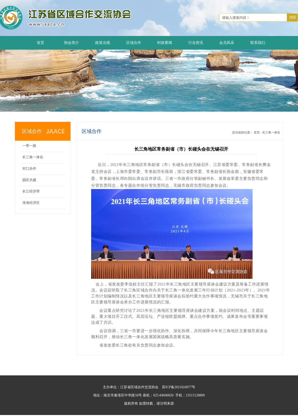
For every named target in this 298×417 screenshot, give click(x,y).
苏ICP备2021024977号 (178, 387)
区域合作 (133, 43)
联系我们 (257, 43)
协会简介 (71, 43)
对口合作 (29, 168)
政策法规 (102, 43)
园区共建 (29, 180)
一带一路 (29, 146)
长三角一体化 (32, 157)
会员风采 (226, 43)
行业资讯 (195, 43)
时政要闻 (164, 43)
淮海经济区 (31, 203)
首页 (40, 43)
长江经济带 (31, 191)
